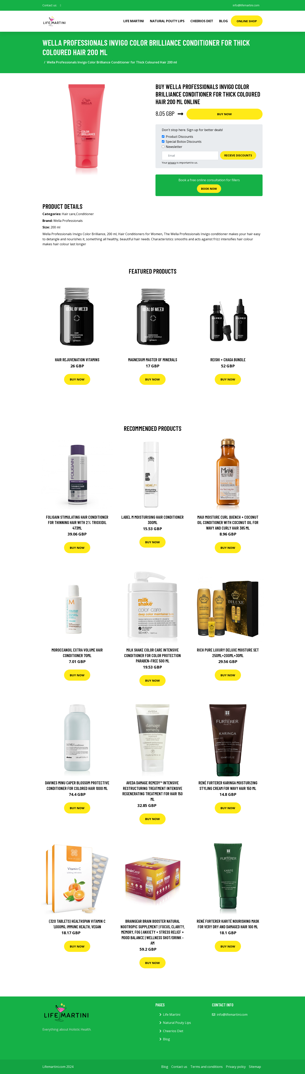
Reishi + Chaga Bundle (228, 359)
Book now (209, 189)
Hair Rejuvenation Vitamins (77, 359)
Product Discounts (179, 136)
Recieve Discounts (238, 155)
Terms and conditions (206, 1066)
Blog (223, 21)
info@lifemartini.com (246, 5)
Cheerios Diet (201, 21)
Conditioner (85, 214)
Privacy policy (236, 1066)
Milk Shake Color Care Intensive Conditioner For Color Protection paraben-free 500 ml (152, 655)
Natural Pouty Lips (167, 21)
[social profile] (61, 5)
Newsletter (174, 147)
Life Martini (133, 21)
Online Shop (247, 21)
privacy (172, 162)
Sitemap (255, 1066)
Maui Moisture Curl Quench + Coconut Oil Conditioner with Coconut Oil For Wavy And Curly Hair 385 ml (227, 522)
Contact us (179, 1066)
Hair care (68, 214)
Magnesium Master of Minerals (152, 359)
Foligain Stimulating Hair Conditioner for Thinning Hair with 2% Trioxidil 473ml (77, 522)
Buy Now (224, 114)
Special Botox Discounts (183, 141)
